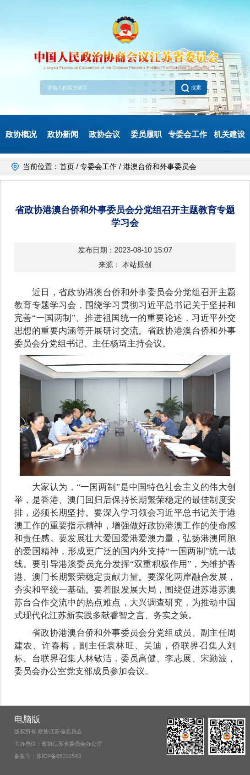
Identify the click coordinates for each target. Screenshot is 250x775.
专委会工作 (187, 134)
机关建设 (229, 134)
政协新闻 (62, 134)
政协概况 (21, 134)
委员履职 (146, 134)
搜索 (191, 87)
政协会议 (104, 134)
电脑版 (27, 719)
